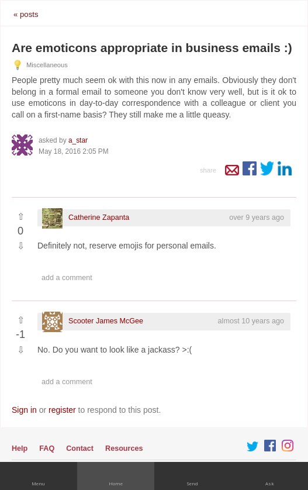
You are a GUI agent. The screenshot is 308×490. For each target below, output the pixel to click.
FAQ (46, 448)
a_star (78, 140)
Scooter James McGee (105, 321)
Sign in (24, 410)
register (62, 410)
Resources (124, 448)
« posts (26, 14)
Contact (80, 448)
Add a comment (66, 278)
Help (19, 448)
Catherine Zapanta (98, 217)
